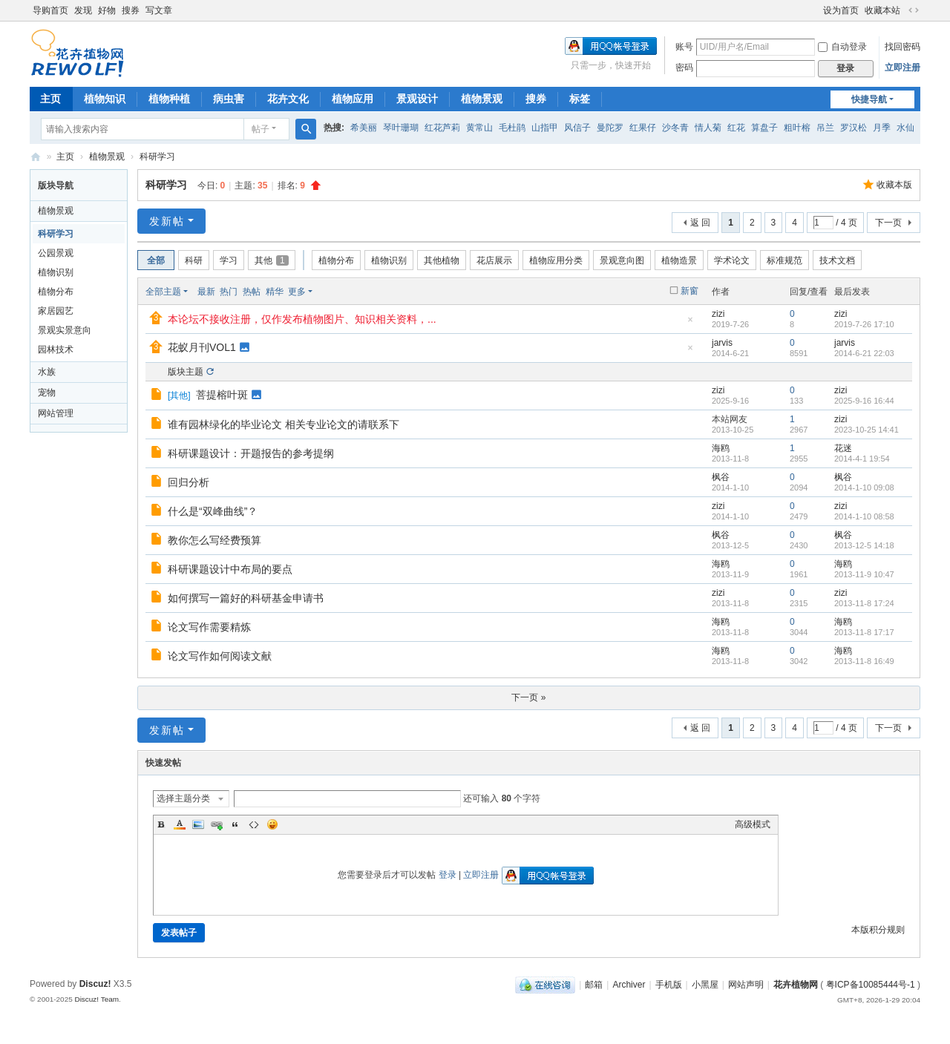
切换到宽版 (913, 10)
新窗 (689, 291)
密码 (684, 67)
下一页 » (528, 697)
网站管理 (55, 413)
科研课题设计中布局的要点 (230, 569)
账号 (684, 47)
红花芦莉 (442, 127)
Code (253, 824)
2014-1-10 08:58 (864, 516)
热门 (229, 291)
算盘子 (764, 127)
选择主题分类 (183, 798)
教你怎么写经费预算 (214, 540)
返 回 (700, 222)
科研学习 (157, 156)
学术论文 (732, 260)
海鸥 (721, 448)
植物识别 (55, 272)
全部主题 (163, 291)
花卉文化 (288, 99)
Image (198, 824)
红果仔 (642, 127)
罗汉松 (853, 127)
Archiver (628, 984)
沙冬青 (675, 127)
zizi (718, 314)
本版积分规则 (878, 930)
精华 (275, 291)
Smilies (272, 824)
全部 (156, 260)
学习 (229, 260)
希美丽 (363, 127)
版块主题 (185, 372)
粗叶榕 (797, 127)
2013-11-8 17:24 (864, 603)
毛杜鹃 (512, 127)
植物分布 (55, 291)
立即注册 (902, 67)
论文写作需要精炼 (209, 627)
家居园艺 (55, 311)
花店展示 (494, 260)
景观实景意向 (64, 330)
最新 (206, 291)
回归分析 (188, 482)
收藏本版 (894, 185)
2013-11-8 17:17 (864, 632)
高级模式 (752, 824)
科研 (194, 260)
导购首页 (50, 10)
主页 (50, 99)
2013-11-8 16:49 (864, 661)
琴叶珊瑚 (401, 127)
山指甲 (544, 127)
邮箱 (594, 984)
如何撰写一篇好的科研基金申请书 (246, 598)
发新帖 (167, 221)
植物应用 (352, 99)
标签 (579, 99)
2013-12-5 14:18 (864, 545)
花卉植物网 (36, 157)
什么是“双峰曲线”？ (213, 511)
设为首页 (841, 10)
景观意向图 (622, 260)
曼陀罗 (610, 127)
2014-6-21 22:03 (864, 353)
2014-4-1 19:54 (862, 458)
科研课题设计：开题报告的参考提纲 (251, 453)
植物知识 (104, 99)
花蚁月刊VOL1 (202, 347)
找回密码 (902, 47)
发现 (83, 10)
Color (179, 824)
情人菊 (708, 127)
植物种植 (169, 99)
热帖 (252, 291)
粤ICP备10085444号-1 (870, 984)
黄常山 (479, 127)
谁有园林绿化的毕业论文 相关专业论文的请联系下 (283, 424)
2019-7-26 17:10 (864, 324)
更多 (297, 291)
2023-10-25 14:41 (866, 429)
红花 (736, 127)
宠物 (47, 392)
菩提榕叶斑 (222, 395)
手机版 (668, 984)
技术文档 (837, 260)
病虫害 (228, 99)
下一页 (888, 222)
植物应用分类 (556, 260)
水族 (47, 372)
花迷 (843, 448)
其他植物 (441, 260)
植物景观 (481, 99)
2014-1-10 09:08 (864, 487)
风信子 (577, 127)
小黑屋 (705, 984)
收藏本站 (882, 10)
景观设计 (417, 99)
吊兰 (825, 127)
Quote (235, 824)
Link (216, 824)
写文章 (158, 10)
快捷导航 (869, 99)
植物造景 (679, 260)
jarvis (722, 343)
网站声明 (746, 984)
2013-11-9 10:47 (864, 574)
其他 (272, 260)
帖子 (260, 129)
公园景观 (55, 253)
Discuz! (95, 984)
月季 (882, 127)
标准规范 (784, 260)
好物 (107, 10)
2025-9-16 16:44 (864, 400)
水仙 (905, 127)
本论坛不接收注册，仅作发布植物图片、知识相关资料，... (302, 319)
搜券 (131, 10)
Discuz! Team (96, 999)
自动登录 (842, 47)
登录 (447, 875)
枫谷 (721, 477)
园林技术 (55, 349)
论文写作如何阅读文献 (220, 656)
